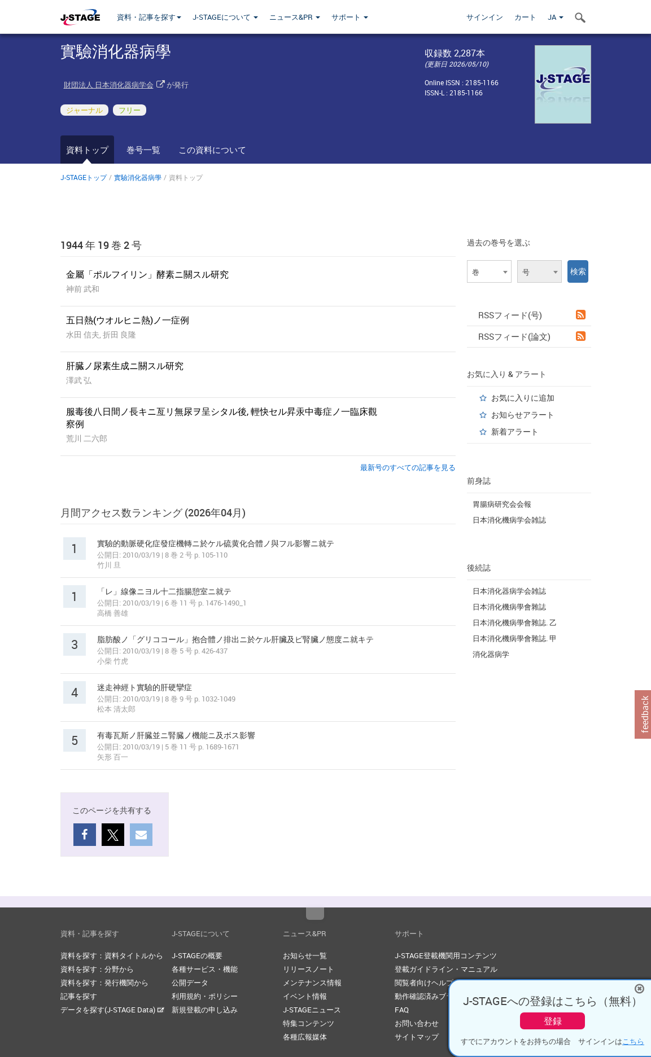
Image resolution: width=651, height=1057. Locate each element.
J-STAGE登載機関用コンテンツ (446, 955)
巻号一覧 (143, 149)
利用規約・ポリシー (205, 996)
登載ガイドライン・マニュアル (446, 969)
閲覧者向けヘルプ (424, 982)
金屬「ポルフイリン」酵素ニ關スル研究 (147, 274)
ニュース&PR (294, 17)
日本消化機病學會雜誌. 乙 (515, 622)
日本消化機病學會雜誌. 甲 (515, 638)
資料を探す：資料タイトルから (111, 955)
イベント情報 (305, 996)
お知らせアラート (522, 414)
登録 (553, 1021)
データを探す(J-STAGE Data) (112, 1010)
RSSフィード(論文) (532, 336)
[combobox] (489, 271)
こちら (633, 1041)
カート (525, 17)
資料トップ (87, 149)
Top (315, 913)
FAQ (402, 1010)
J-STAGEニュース (312, 1010)
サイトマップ (417, 1037)
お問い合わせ (417, 1023)
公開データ (190, 982)
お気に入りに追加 (522, 397)
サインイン (484, 17)
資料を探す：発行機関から (104, 982)
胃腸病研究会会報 (502, 504)
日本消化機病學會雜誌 (509, 607)
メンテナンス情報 (312, 982)
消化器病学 (491, 654)
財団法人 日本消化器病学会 (109, 85)
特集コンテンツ (308, 1023)
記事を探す (78, 996)
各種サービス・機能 (205, 969)
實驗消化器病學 (137, 177)
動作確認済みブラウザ (431, 996)
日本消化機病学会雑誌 (509, 520)
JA (555, 17)
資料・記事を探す (149, 17)
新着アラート (515, 431)
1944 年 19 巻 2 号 (101, 245)
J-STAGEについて (225, 17)
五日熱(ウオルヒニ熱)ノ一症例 (127, 320)
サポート (349, 17)
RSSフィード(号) (532, 315)
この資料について (212, 149)
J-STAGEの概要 (197, 955)
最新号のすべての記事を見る (408, 467)
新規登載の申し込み (205, 1010)
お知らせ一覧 (305, 955)
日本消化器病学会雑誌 (509, 591)
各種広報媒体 (305, 1037)
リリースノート (308, 969)
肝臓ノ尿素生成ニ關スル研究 (124, 365)
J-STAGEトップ (83, 177)
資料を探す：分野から (97, 969)
